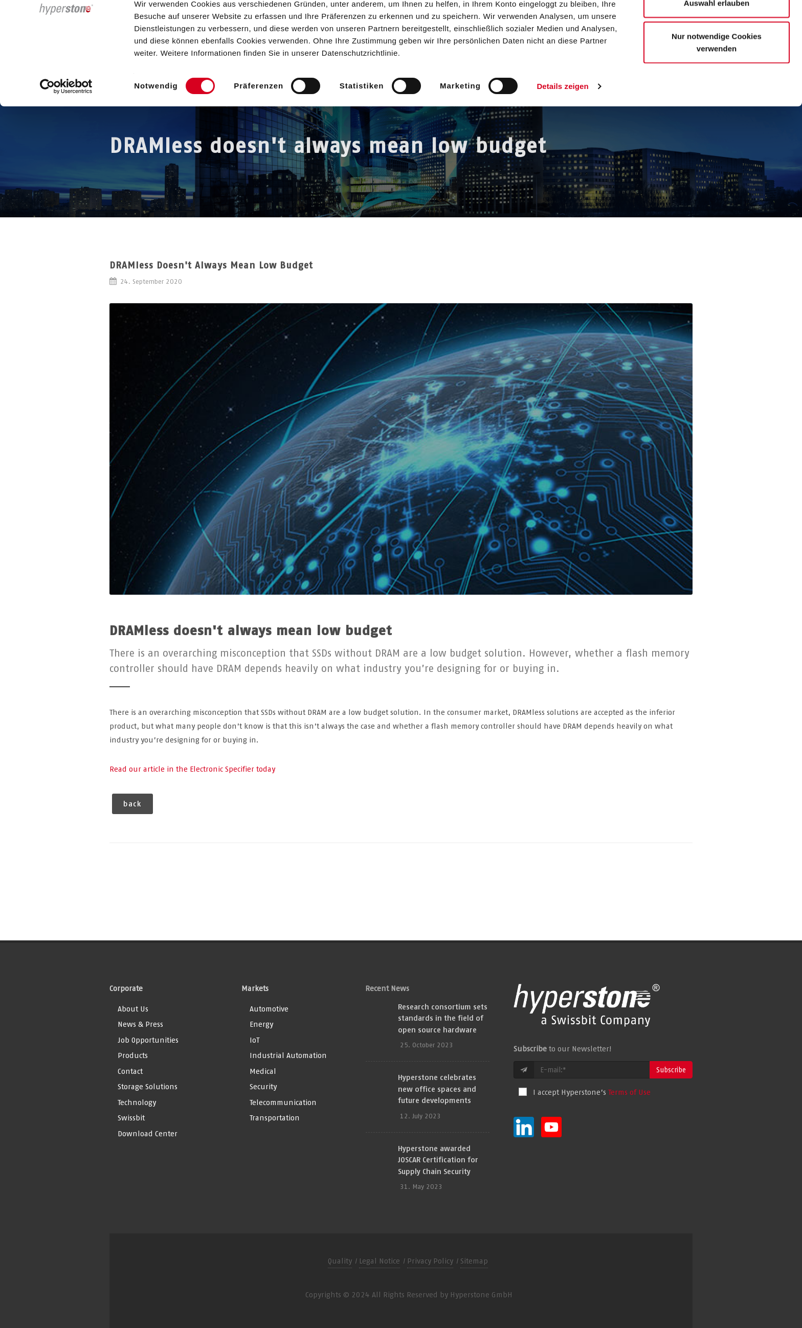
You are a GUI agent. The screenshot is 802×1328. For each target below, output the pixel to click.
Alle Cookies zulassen (716, 26)
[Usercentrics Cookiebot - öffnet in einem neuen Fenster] (66, 144)
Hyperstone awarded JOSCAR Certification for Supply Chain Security (438, 1160)
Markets (255, 988)
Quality (340, 1260)
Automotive (269, 1008)
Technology (137, 1102)
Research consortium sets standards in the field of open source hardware (442, 1018)
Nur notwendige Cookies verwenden (717, 99)
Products (133, 1055)
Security (263, 1086)
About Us (133, 1008)
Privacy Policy (430, 1260)
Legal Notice (379, 1260)
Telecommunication (283, 1102)
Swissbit (131, 1117)
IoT (254, 1040)
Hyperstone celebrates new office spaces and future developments (437, 1089)
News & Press (140, 1024)
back (132, 803)
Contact (130, 1071)
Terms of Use (629, 1092)
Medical (263, 1071)
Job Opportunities (148, 1040)
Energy (261, 1024)
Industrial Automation (288, 1055)
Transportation (275, 1117)
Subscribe (671, 1070)
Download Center (147, 1133)
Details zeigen (562, 144)
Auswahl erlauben (716, 60)
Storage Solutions (147, 1086)
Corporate (126, 988)
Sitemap (474, 1260)
